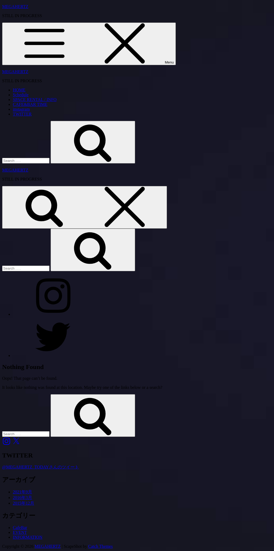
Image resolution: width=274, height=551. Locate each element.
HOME (19, 90)
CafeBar (20, 527)
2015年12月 (23, 503)
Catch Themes (100, 546)
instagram (21, 109)
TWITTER (22, 114)
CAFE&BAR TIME (30, 104)
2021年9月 (22, 492)
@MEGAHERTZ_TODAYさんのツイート (40, 467)
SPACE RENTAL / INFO (34, 99)
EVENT (20, 532)
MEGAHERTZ (15, 6)
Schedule (21, 94)
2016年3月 (22, 497)
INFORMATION (27, 537)
